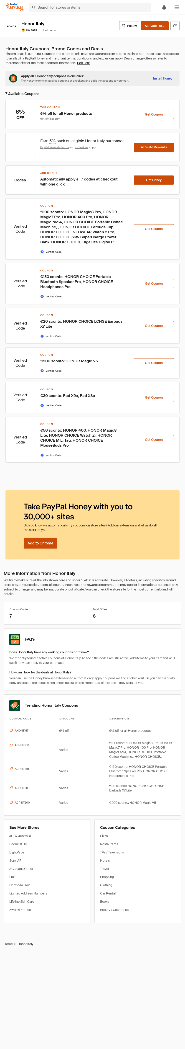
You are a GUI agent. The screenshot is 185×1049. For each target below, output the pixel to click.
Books (104, 902)
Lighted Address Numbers (28, 893)
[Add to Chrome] (40, 543)
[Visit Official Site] (175, 25)
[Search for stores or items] (90, 7)
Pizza (104, 836)
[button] (177, 7)
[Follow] (129, 25)
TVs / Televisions (112, 852)
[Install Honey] (162, 78)
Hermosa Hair (19, 885)
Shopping (107, 877)
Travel (104, 869)
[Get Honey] (154, 180)
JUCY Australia (20, 836)
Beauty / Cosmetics (114, 910)
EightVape (16, 852)
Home (8, 944)
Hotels (105, 860)
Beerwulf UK (18, 844)
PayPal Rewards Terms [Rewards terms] (54, 147)
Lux (12, 877)
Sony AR (15, 860)
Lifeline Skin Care (21, 902)
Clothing (106, 885)
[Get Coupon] (154, 114)
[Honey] (14, 7)
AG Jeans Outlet (21, 869)
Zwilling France (20, 910)
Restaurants (109, 844)
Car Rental (108, 893)
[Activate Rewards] (155, 25)
